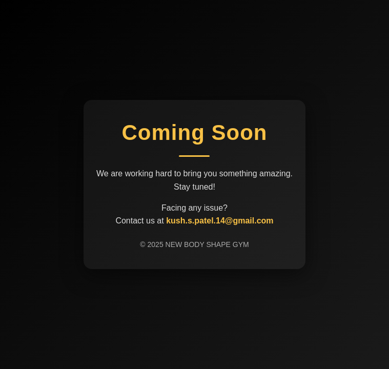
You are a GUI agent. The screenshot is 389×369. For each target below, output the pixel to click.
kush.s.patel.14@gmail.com (219, 220)
